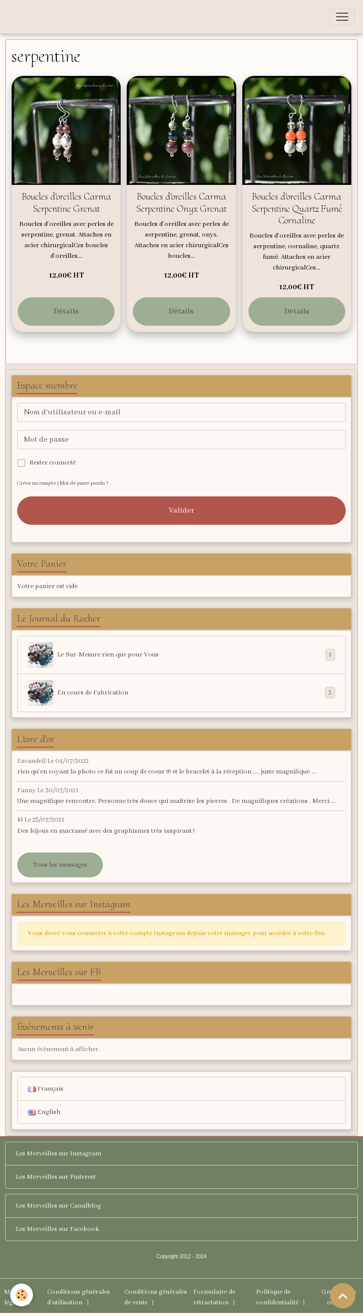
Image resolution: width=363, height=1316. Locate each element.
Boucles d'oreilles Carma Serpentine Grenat (66, 202)
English (44, 1112)
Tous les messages (60, 865)
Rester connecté (52, 462)
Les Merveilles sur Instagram (58, 1153)
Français (45, 1089)
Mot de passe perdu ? (84, 483)
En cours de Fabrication (181, 693)
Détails (66, 311)
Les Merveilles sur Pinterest (56, 1177)
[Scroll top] (342, 1295)
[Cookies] (21, 1295)
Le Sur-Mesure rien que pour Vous (181, 655)
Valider (181, 510)
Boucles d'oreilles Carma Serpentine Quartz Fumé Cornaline (296, 208)
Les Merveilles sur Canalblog (58, 1206)
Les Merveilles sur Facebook (57, 1229)
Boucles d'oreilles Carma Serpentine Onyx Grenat (181, 202)
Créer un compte (36, 483)
